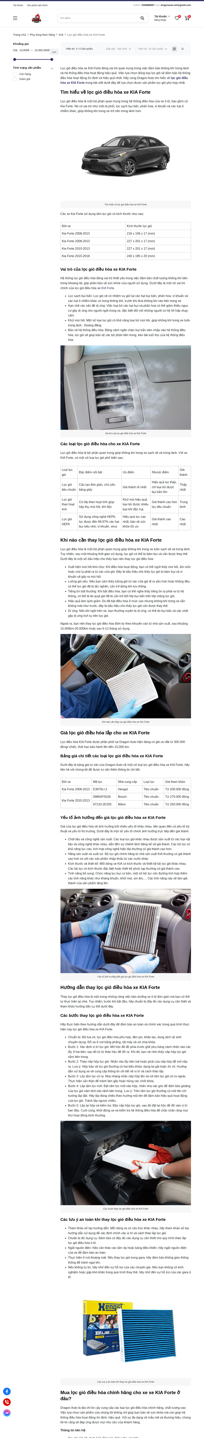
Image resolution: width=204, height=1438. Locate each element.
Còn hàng (25, 74)
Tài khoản (18, 5)
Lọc (54, 52)
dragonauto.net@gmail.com (176, 5)
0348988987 (148, 5)
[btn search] (142, 18)
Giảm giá (24, 79)
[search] (103, 18)
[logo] (36, 18)
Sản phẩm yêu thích (37, 5)
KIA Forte (107, 288)
